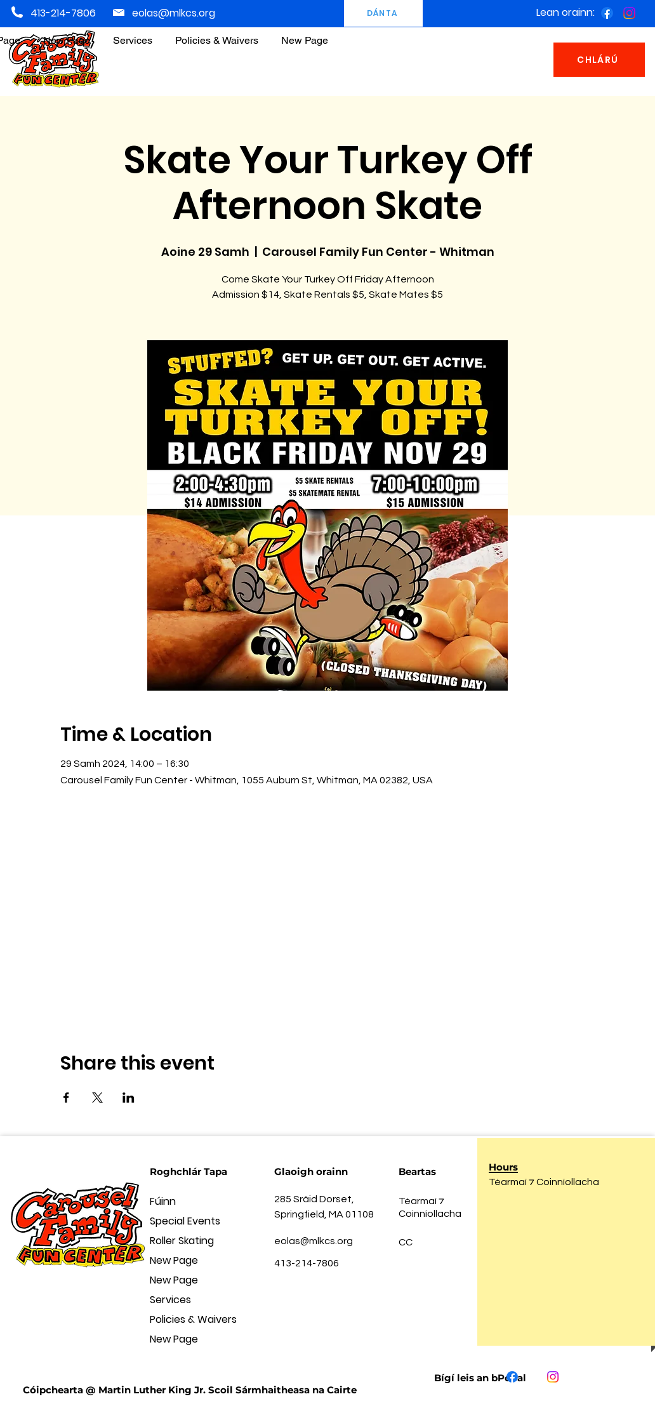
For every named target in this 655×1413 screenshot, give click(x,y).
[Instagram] (629, 13)
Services (170, 1299)
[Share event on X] (97, 1097)
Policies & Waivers (193, 1319)
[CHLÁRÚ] (599, 60)
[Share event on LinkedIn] (128, 1097)
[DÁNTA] (383, 13)
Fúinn (163, 1201)
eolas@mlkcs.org (173, 13)
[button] (217, 35)
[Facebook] (607, 13)
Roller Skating (182, 1240)
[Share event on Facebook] (66, 1097)
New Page (174, 1260)
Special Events (185, 1221)
